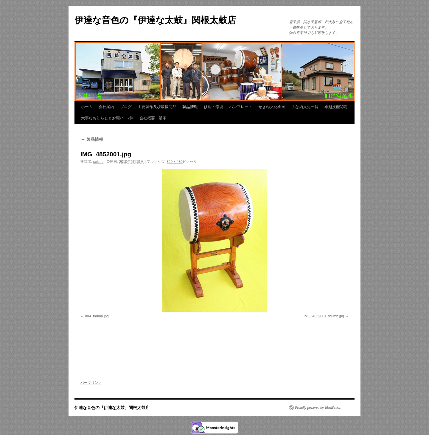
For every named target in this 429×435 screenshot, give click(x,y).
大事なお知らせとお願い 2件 (107, 118)
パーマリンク (91, 383)
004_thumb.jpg (96, 316)
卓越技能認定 (336, 107)
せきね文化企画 (271, 107)
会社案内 (106, 107)
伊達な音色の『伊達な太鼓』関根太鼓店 (155, 20)
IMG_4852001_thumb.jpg (324, 316)
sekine (98, 162)
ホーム (87, 107)
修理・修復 (213, 107)
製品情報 (190, 107)
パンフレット (240, 107)
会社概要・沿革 (153, 118)
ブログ (126, 107)
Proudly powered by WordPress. (318, 408)
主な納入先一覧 (304, 107)
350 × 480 (175, 162)
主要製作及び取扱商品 (157, 107)
